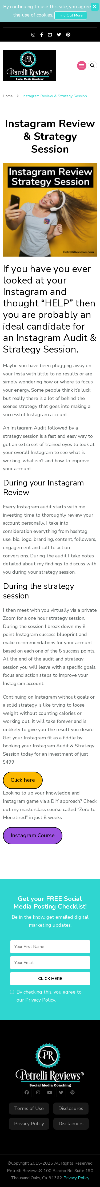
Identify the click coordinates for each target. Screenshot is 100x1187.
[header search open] (92, 65)
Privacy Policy (29, 1123)
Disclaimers (71, 1123)
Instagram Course (33, 835)
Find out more (71, 15)
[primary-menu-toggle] (81, 65)
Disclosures (70, 1108)
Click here (23, 780)
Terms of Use (29, 1108)
